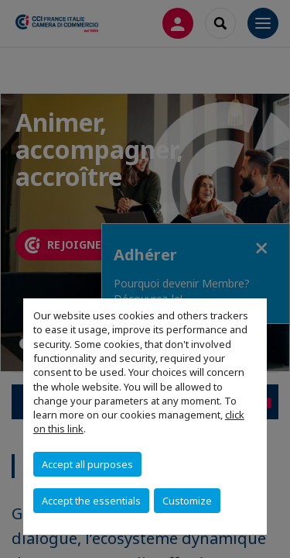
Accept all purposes (87, 464)
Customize (187, 501)
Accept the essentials (91, 501)
